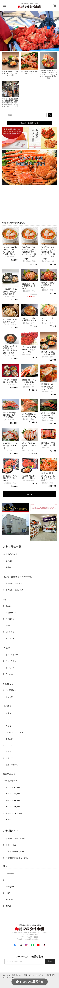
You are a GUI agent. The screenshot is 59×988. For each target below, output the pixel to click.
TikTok (8, 906)
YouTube (9, 900)
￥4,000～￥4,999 (13, 800)
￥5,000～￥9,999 (13, 807)
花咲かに (9, 625)
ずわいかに (10, 632)
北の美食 (7, 706)
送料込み (9, 561)
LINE (8, 893)
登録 (50, 961)
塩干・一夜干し (12, 765)
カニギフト (10, 638)
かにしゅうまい (12, 655)
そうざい (7, 648)
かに (5, 599)
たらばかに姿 (11, 612)
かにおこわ (10, 668)
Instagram (10, 887)
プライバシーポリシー (15, 851)
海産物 (8, 567)
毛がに (8, 606)
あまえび (9, 739)
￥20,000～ (10, 820)
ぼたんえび (10, 745)
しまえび (9, 758)
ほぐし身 (9, 697)
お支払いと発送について (16, 838)
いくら (9, 713)
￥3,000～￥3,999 (13, 794)
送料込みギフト (10, 774)
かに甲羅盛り (11, 690)
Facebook (10, 874)
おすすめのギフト (11, 554)
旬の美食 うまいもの (14, 590)
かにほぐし (8, 683)
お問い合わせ (11, 845)
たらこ (8, 726)
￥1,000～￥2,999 (13, 787)
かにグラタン (11, 661)
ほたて (8, 719)
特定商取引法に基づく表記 (17, 858)
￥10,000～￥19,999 (14, 813)
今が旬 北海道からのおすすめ (17, 577)
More (29, 494)
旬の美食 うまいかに (14, 583)
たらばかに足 (11, 619)
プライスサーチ (10, 781)
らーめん (9, 674)
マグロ (9, 752)
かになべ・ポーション (14, 732)
